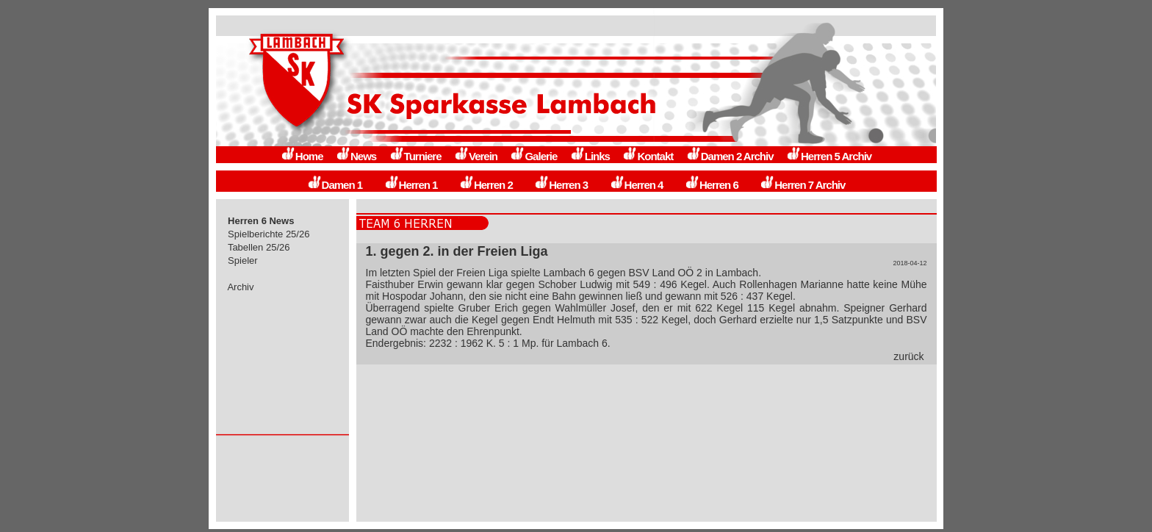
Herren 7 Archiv (802, 185)
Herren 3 (561, 185)
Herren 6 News (262, 220)
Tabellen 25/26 (259, 247)
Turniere (415, 156)
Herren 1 (411, 185)
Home (302, 156)
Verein (475, 156)
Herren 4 (636, 185)
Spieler (243, 260)
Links (590, 156)
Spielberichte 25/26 (269, 234)
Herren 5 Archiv (828, 156)
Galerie (533, 156)
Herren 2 (486, 185)
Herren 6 (711, 185)
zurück (908, 356)
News (356, 156)
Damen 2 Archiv (730, 156)
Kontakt (647, 156)
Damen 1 (335, 185)
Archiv (241, 286)
